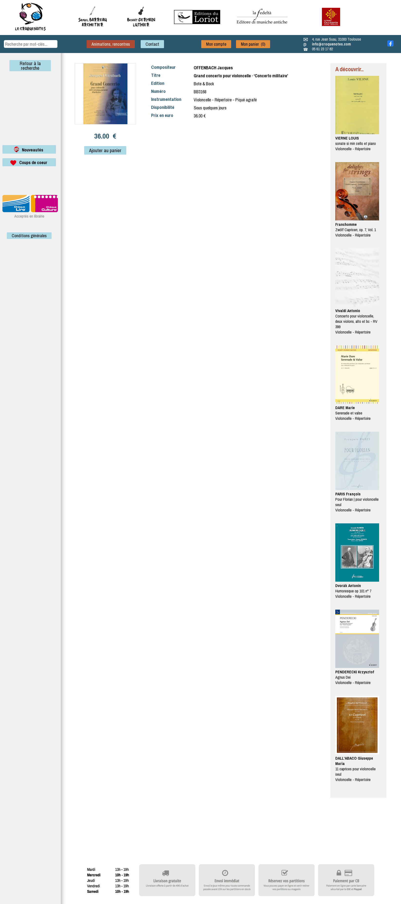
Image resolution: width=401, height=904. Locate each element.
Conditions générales (29, 236)
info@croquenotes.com (331, 44)
